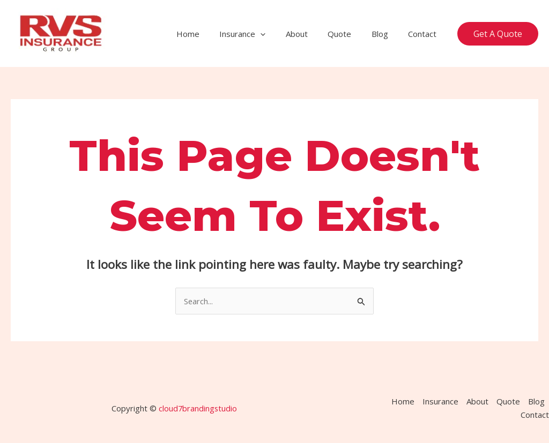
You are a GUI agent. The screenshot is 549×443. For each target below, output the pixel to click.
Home (209, 33)
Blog (385, 33)
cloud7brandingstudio (198, 408)
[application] (278, 33)
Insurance (261, 33)
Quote (349, 33)
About (311, 33)
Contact (424, 33)
